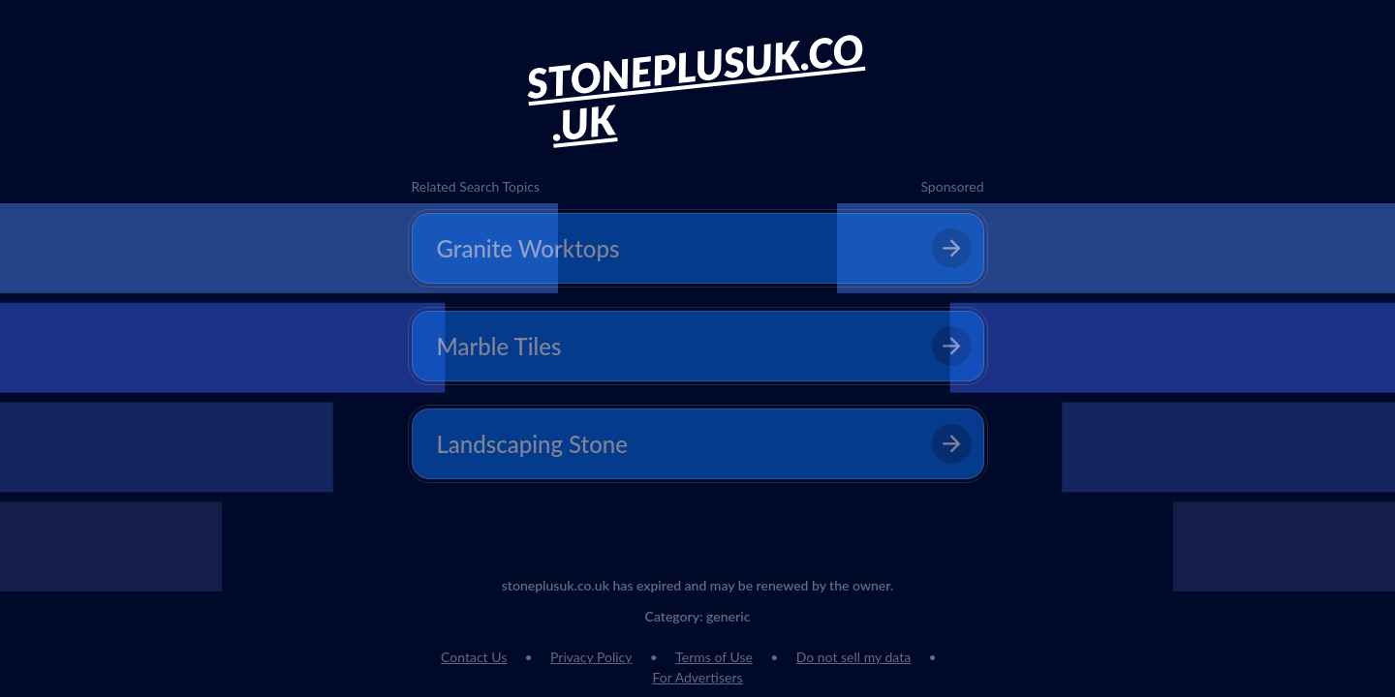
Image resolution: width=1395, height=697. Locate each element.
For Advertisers (697, 677)
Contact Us (474, 657)
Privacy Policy (591, 657)
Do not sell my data (853, 657)
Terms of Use (714, 657)
